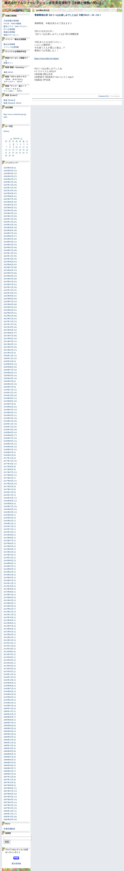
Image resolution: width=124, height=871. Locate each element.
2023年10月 (8, 259)
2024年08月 (8, 230)
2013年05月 (8, 600)
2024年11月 (8, 222)
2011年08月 (8, 651)
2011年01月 (8, 671)
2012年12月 (8, 614)
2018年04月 (8, 447)
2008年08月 (8, 754)
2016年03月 (8, 518)
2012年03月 (8, 634)
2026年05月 (8, 170)
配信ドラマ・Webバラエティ (16, 26)
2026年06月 (8, 168)
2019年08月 (8, 401)
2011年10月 (8, 649)
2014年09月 (8, 560)
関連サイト (8, 63)
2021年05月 (8, 341)
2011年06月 (8, 657)
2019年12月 (8, 390)
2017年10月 (8, 464)
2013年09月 (8, 589)
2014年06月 (8, 569)
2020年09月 (8, 364)
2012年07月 (8, 626)
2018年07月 (8, 438)
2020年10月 (8, 361)
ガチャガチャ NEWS (13, 81)
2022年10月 (8, 293)
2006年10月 (8, 817)
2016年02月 (8, 521)
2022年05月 (8, 307)
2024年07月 (8, 233)
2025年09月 (8, 193)
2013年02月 (8, 609)
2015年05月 (8, 546)
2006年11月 (8, 814)
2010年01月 (8, 706)
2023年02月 (8, 281)
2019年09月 (8, 398)
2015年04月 (8, 549)
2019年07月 (8, 404)
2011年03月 (8, 666)
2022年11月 (8, 290)
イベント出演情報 (11, 47)
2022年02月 (8, 316)
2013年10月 (8, 586)
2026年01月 (8, 182)
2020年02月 (8, 384)
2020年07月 (8, 370)
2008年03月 (8, 768)
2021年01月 (8, 353)
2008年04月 (8, 765)
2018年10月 (8, 429)
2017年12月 (8, 458)
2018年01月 (8, 455)
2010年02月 (8, 703)
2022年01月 (8, 318)
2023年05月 (8, 273)
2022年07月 (8, 301)
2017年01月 (8, 489)
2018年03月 (8, 449)
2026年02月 (8, 179)
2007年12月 (8, 777)
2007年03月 (8, 802)
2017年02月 (8, 486)
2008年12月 (8, 743)
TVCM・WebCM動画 (12, 23)
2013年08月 (8, 592)
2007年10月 (8, 782)
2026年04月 (8, 173)
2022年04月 (8, 310)
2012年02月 (8, 637)
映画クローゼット (11, 35)
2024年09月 (8, 227)
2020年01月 (8, 387)
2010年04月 (8, 697)
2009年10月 (8, 714)
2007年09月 (8, 785)
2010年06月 (8, 691)
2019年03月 (8, 415)
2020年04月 (8, 378)
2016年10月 (8, 498)
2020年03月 (8, 381)
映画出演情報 (9, 32)
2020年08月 (8, 367)
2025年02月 (8, 213)
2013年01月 (8, 612)
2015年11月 (8, 529)
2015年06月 (8, 543)
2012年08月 (8, 623)
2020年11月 (8, 358)
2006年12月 (8, 811)
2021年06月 (8, 338)
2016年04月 (8, 515)
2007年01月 (8, 808)
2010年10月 (8, 680)
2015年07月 (8, 540)
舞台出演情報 (9, 44)
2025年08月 (8, 196)
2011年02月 (8, 669)
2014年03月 (8, 575)
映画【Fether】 (10, 100)
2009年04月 (8, 731)
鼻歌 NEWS (8, 72)
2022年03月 (8, 313)
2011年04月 (8, 663)
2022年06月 (8, 304)
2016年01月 (8, 523)
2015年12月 (8, 526)
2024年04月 (8, 242)
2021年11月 (8, 324)
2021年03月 (8, 347)
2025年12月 (8, 185)
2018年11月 (8, 427)
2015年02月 (8, 552)
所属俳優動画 (9, 829)
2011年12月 (8, 643)
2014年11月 (8, 558)
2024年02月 (8, 247)
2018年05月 (8, 444)
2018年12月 (8, 424)
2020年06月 (8, 373)
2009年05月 (8, 728)
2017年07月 (8, 472)
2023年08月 (8, 264)
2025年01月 (8, 216)
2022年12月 (8, 287)
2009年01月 (8, 740)
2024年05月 (8, 239)
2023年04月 (8, 276)
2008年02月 (8, 771)
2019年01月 (8, 421)
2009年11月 (8, 711)
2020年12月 (8, 355)
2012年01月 (8, 640)
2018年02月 (8, 452)
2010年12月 (8, 674)
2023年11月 (8, 256)
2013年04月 (8, 603)
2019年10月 (8, 395)
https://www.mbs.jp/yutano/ (46, 58)
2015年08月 (8, 538)
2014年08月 (8, 563)
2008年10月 (8, 748)
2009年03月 (8, 734)
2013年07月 (8, 595)
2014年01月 (8, 580)
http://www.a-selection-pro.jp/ (15, 114)
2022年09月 (8, 296)
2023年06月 (8, 270)
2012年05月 (8, 632)
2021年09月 (8, 330)
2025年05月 (8, 205)
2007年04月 (8, 799)
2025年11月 (8, 188)
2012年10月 (8, 617)
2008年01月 (8, 774)
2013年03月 (8, 606)
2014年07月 (8, 566)
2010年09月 (8, 683)
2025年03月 (8, 210)
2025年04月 (8, 207)
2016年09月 (8, 501)
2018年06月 (8, 441)
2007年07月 (8, 791)
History (6, 131)
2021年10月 (8, 327)
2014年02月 (8, 577)
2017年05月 (8, 478)
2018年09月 (8, 432)
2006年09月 (8, 819)
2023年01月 (8, 284)
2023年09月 (8, 262)
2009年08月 (8, 720)
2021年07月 (8, 336)
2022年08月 (8, 299)
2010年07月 (8, 688)
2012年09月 (8, 620)
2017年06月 (8, 475)
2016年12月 (8, 492)
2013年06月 (8, 597)
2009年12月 (8, 708)
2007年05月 (8, 797)
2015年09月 (8, 535)
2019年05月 (8, 410)
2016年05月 (8, 512)
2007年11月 (8, 780)
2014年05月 (8, 572)
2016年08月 (8, 503)
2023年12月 (8, 253)
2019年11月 (8, 392)
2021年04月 (8, 344)
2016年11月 (8, 495)
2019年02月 (8, 418)
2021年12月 (8, 321)
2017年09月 (8, 466)
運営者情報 (16, 863)
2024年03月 (8, 244)
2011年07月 (8, 654)
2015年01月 (8, 555)
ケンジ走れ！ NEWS (13, 91)
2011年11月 (8, 646)
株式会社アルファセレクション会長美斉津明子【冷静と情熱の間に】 (53, 3)
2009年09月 (8, 717)
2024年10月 (8, 225)
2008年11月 (8, 745)
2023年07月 (8, 267)
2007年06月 (8, 794)
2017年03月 (8, 484)
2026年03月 (8, 176)
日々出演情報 (9, 29)
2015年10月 (8, 532)
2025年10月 (8, 190)
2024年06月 (8, 236)
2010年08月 (8, 686)
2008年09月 (8, 751)
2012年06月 (8, 629)
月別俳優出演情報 (11, 21)
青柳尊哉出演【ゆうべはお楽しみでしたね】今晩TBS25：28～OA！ (68, 15)
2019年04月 (8, 412)
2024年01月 (8, 250)
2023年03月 (8, 279)
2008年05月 (8, 762)
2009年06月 (8, 725)
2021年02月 (8, 350)
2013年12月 (8, 583)
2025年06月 (8, 202)
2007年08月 (8, 788)
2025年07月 (8, 199)
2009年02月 (8, 737)
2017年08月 (8, 469)
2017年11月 (8, 461)
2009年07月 (8, 723)
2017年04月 (8, 481)
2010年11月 (8, 677)
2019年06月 (8, 407)
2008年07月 (8, 757)
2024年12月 (8, 219)
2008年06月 (8, 760)
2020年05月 (8, 375)
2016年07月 (8, 506)
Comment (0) (104, 96)
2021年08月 (8, 333)
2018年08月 (8, 435)
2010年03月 (8, 700)
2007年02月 (8, 805)
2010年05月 (8, 694)
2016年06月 (8, 509)
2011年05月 (8, 660)
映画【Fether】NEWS (12, 103)
